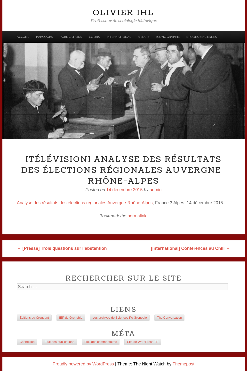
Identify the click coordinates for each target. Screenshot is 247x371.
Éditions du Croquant (34, 317)
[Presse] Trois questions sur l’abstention (62, 248)
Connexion (27, 342)
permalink (136, 215)
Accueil (23, 37)
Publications (71, 37)
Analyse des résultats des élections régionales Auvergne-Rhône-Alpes (85, 202)
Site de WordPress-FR (143, 342)
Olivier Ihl (123, 12)
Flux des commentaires (100, 342)
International (119, 37)
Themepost (183, 364)
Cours (94, 37)
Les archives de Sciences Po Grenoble (120, 317)
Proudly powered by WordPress (83, 364)
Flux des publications (59, 342)
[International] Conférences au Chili (190, 248)
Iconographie (168, 37)
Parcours (44, 37)
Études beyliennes (201, 37)
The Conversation (169, 317)
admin (156, 189)
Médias (144, 37)
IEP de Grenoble (70, 317)
